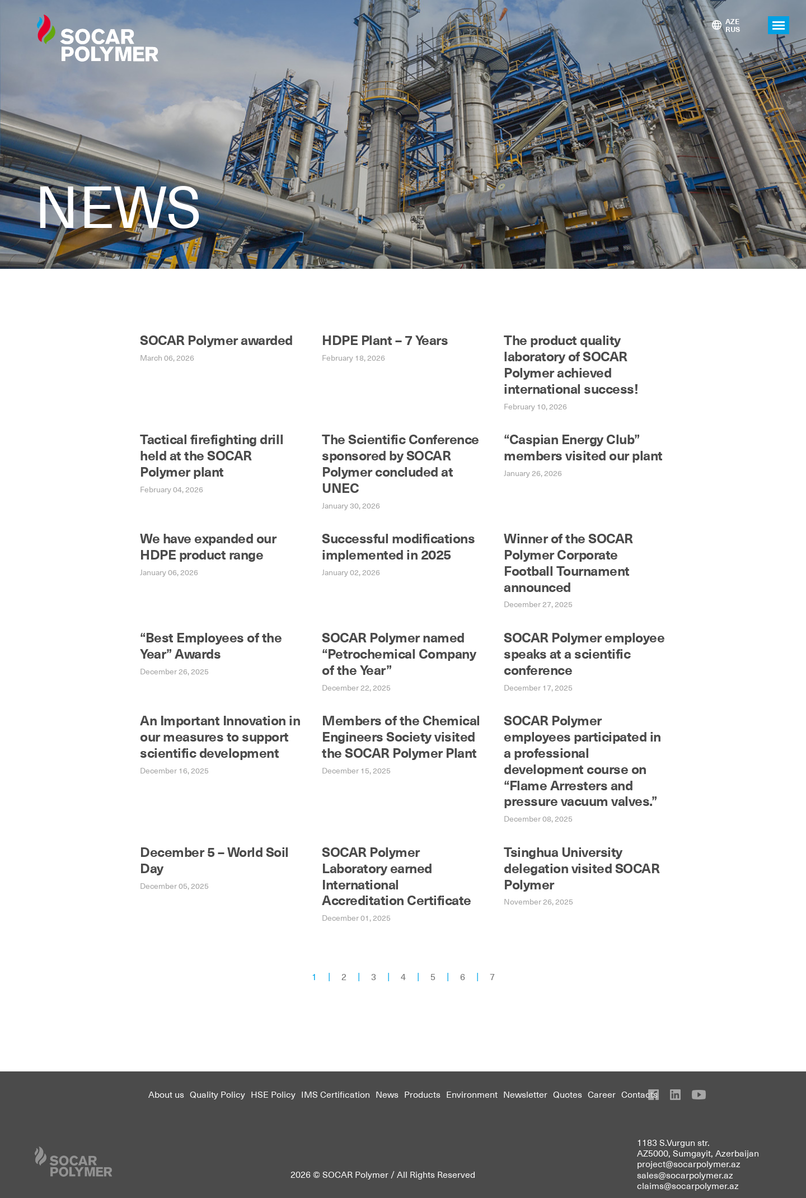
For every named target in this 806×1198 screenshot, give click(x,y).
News (387, 1094)
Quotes (567, 1094)
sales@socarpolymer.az (685, 1174)
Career (602, 1094)
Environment (472, 1094)
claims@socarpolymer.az (688, 1185)
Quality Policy (217, 1094)
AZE (732, 21)
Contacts (639, 1094)
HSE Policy (273, 1094)
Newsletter (525, 1094)
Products (422, 1094)
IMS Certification (335, 1094)
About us (166, 1094)
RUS (732, 28)
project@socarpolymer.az (689, 1163)
